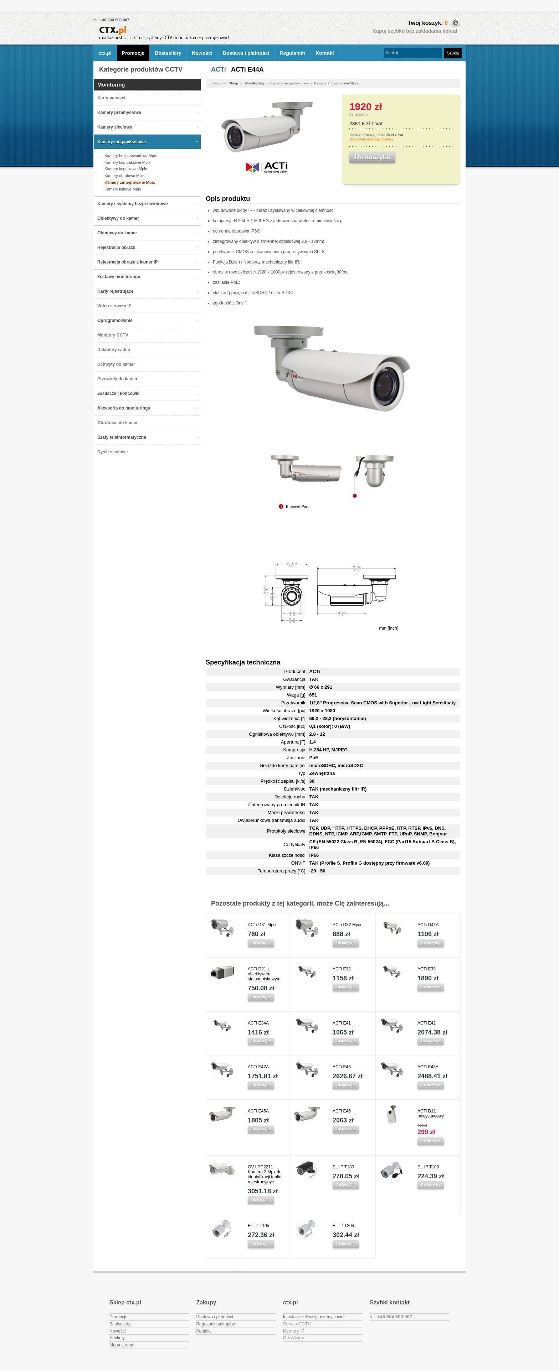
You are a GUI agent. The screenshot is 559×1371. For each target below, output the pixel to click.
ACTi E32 (342, 968)
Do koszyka (261, 942)
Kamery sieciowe (114, 127)
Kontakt (325, 53)
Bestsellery (168, 53)
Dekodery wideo (113, 349)
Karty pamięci (111, 97)
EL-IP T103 (428, 1166)
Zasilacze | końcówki (118, 393)
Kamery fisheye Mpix (122, 189)
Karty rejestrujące (115, 291)
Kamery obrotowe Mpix (124, 175)
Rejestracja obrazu (116, 247)
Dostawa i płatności (246, 53)
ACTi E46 (342, 1111)
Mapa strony (121, 1345)
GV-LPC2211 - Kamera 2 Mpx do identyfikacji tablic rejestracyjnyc (265, 1174)
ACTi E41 (342, 1023)
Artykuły (117, 1337)
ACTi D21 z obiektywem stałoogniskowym (264, 973)
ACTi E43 (342, 1066)
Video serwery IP (114, 305)
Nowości (202, 53)
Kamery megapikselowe (121, 141)
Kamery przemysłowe (119, 112)
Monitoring (111, 85)
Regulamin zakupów (215, 1324)
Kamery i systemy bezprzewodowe (132, 203)
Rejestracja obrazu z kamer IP (127, 262)
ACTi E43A (428, 1066)
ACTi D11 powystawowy (430, 1114)
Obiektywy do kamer (118, 218)
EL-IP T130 (343, 1166)
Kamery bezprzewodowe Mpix (130, 155)
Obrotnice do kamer (117, 422)
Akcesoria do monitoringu (123, 408)
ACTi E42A (258, 1066)
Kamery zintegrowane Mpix (129, 182)
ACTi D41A (428, 924)
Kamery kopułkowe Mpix (125, 169)
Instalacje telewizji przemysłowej (313, 1316)
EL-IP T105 (258, 1225)
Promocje (133, 53)
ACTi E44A (247, 69)
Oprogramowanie (115, 320)
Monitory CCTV (112, 335)
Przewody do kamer (117, 378)
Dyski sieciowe (112, 451)
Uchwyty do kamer (116, 364)
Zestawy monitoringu (118, 276)
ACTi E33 (426, 968)
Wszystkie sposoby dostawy (371, 139)
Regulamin (292, 53)
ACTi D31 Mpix (262, 924)
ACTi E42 (426, 1023)
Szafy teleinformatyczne (121, 437)
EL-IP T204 (343, 1225)
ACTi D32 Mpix (347, 924)
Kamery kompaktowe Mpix (127, 162)
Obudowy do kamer (117, 232)
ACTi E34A (258, 1023)
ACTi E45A (258, 1111)
